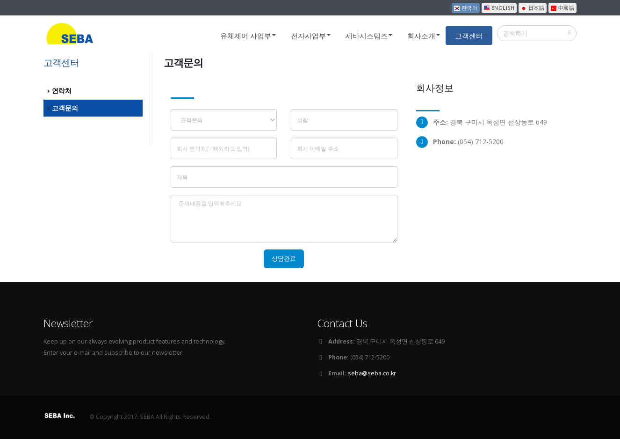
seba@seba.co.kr (372, 373)
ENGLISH (499, 7)
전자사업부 (308, 35)
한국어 (465, 7)
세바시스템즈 (367, 35)
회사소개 (421, 35)
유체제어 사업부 (245, 35)
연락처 (62, 90)
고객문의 (65, 107)
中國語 (562, 7)
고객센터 (469, 35)
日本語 (532, 7)
